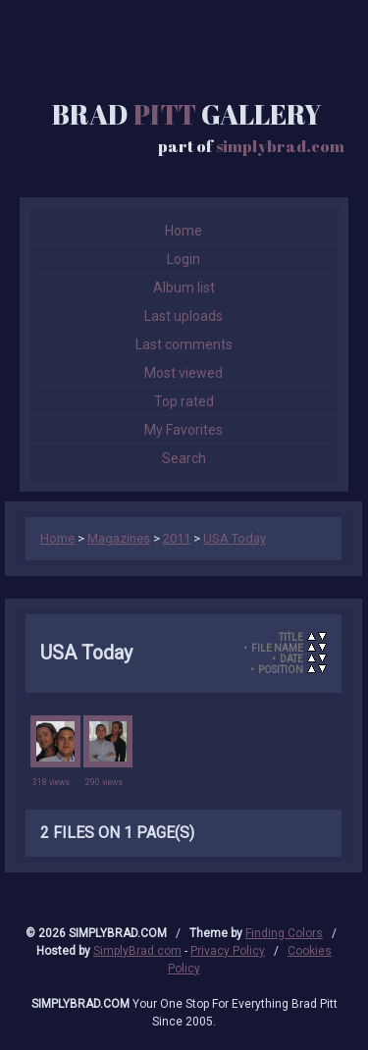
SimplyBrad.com (137, 951)
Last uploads (183, 316)
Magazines (118, 538)
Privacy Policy (227, 951)
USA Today (234, 538)
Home (183, 230)
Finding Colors (284, 933)
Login (183, 259)
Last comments (184, 344)
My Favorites (183, 430)
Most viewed (183, 373)
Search (184, 458)
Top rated (184, 401)
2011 (176, 538)
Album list (184, 287)
